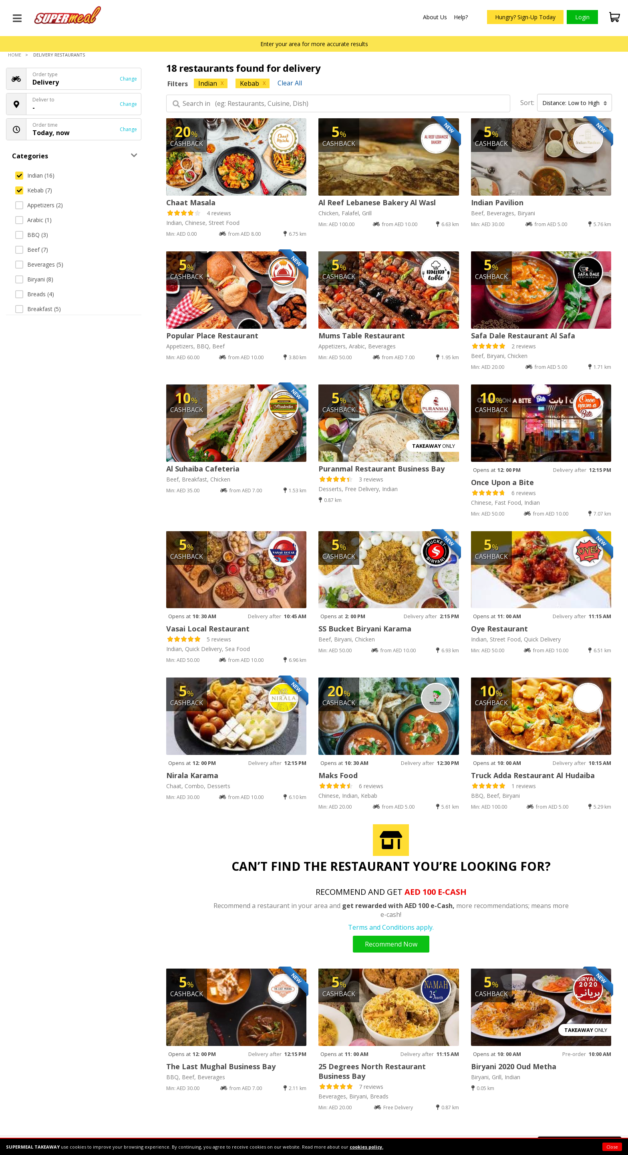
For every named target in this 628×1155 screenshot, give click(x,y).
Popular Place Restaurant (212, 335)
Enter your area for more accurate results (314, 44)
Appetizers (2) (39, 205)
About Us (435, 17)
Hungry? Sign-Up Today (525, 17)
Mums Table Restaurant (361, 335)
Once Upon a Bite (502, 482)
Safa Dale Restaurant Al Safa (523, 335)
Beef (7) (31, 249)
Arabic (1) (33, 220)
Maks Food (338, 775)
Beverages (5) (39, 264)
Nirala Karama (192, 775)
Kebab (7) (33, 190)
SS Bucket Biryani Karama (364, 628)
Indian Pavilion (497, 202)
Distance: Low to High (574, 103)
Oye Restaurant (499, 628)
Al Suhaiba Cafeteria (203, 468)
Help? (461, 17)
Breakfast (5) (38, 309)
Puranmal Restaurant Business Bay (381, 468)
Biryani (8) (34, 279)
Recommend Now (391, 944)
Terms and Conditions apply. (391, 927)
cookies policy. (366, 1147)
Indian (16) (34, 175)
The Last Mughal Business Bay (221, 1066)
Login (582, 17)
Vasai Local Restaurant (208, 628)
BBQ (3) (31, 235)
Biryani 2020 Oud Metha (513, 1066)
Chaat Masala (190, 202)
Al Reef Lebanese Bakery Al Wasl (377, 202)
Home (14, 55)
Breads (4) (34, 294)
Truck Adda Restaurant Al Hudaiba (533, 775)
